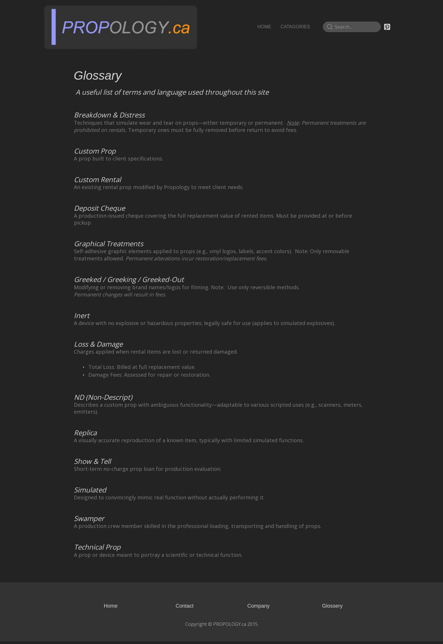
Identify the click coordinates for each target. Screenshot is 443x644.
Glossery (332, 608)
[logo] (120, 27)
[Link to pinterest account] (387, 26)
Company (258, 608)
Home (110, 608)
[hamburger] (204, 10)
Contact (184, 608)
